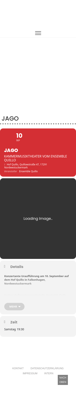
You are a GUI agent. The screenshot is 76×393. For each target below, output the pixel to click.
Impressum (30, 373)
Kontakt (18, 368)
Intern (48, 373)
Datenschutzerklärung (47, 368)
